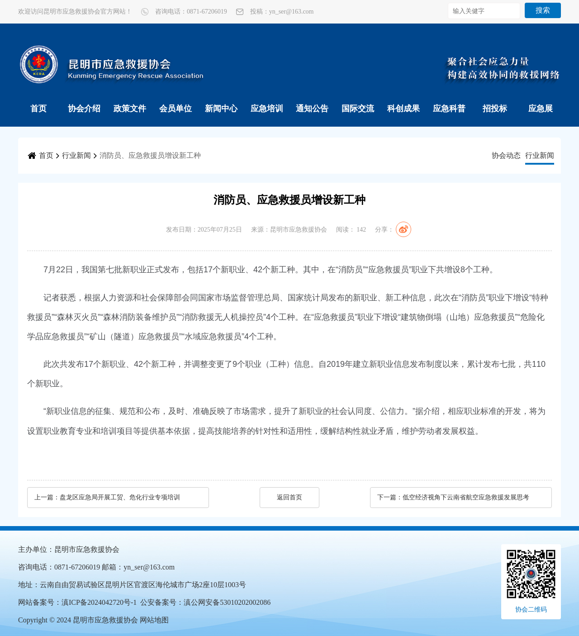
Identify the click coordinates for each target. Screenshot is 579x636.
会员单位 (175, 108)
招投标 (495, 108)
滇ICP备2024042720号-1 (99, 602)
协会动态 (506, 155)
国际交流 (358, 108)
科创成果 (403, 108)
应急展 (540, 108)
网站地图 (154, 620)
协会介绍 (84, 108)
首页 (38, 108)
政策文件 (130, 108)
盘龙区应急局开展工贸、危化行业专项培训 (120, 497)
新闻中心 (221, 108)
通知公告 (312, 108)
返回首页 (289, 497)
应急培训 (267, 108)
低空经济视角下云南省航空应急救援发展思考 (466, 497)
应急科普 (449, 108)
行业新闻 (76, 155)
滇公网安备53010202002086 (227, 602)
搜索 (543, 10)
